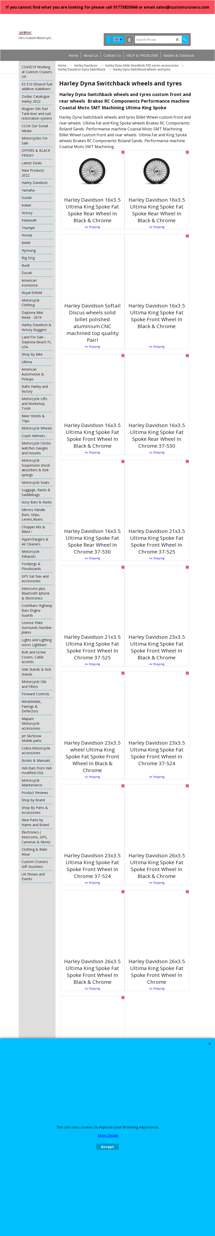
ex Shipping (92, 227)
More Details (108, 1135)
